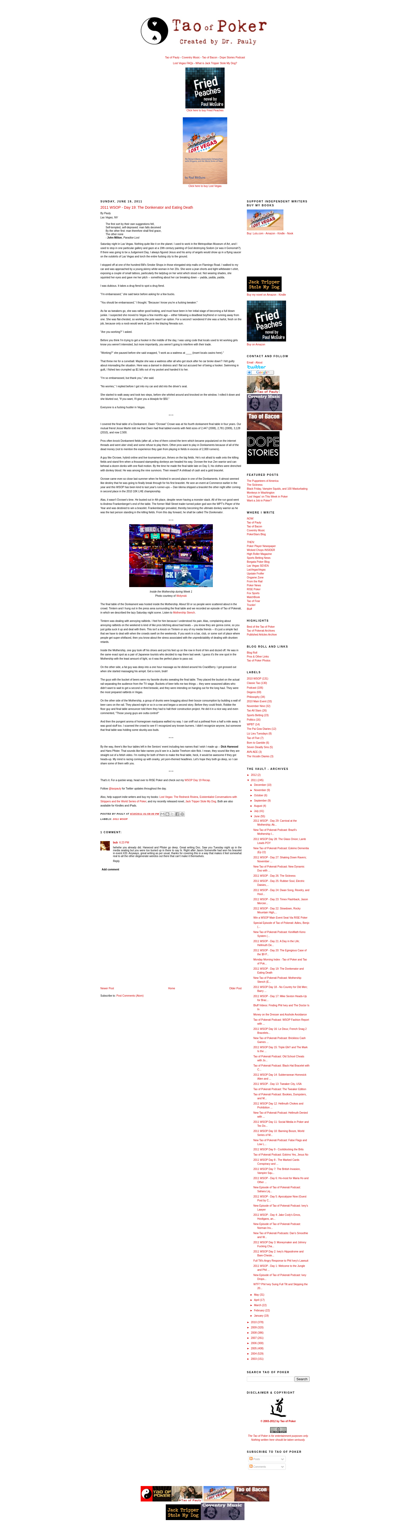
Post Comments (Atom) (130, 995)
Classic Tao (253, 683)
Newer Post (107, 988)
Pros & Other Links (258, 656)
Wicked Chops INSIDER (261, 550)
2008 (254, 1332)
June (257, 816)
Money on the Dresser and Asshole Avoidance (280, 1014)
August (258, 805)
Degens (251, 692)
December (260, 784)
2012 (254, 775)
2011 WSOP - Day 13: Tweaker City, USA (277, 1084)
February (259, 1310)
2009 (254, 1327)
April (257, 1300)
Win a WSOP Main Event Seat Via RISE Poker (280, 917)
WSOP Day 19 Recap (197, 780)
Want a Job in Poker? (259, 500)
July (256, 811)
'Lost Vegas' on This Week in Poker (267, 496)
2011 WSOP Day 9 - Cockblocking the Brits (278, 1149)
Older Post (235, 988)
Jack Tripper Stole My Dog (200, 801)
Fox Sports (253, 593)
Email (250, 362)
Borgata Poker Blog (258, 561)
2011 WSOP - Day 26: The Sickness (274, 875)
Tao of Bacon (209, 57)
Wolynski (181, 595)
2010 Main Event (256, 701)
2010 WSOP (254, 678)
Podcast (251, 687)
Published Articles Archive (262, 634)
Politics (251, 719)
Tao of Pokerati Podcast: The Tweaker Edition (279, 1089)
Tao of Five (253, 738)
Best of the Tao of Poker (261, 626)
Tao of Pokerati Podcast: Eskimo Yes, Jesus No (280, 1154)
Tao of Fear (253, 601)
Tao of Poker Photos (258, 660)
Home (171, 988)
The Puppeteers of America (262, 480)
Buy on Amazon (256, 344)
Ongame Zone (255, 577)
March (258, 1305)
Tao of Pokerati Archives (261, 630)
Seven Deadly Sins (258, 747)
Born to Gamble (256, 742)
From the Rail (255, 581)
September (260, 800)
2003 (254, 1358)
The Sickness (255, 484)
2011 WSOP (120, 819)
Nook (290, 233)
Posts (254, 1459)
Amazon (270, 233)
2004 (254, 1353)
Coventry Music (191, 57)
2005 (254, 1348)
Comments (257, 1466)
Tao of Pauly (172, 57)
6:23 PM (124, 842)
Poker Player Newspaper (261, 546)
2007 (254, 1338)
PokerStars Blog (256, 534)
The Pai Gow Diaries (259, 728)
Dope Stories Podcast (232, 57)
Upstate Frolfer (255, 573)
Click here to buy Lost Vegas (205, 186)
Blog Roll (252, 652)
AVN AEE (252, 751)
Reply (116, 861)
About (258, 362)
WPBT (250, 724)
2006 (254, 1343)
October (259, 795)
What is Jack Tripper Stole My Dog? (216, 63)
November (260, 790)
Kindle (281, 233)
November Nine (256, 706)
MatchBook (253, 597)
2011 (254, 780)
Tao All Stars (254, 710)
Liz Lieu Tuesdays (257, 733)
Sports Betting (255, 715)
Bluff (249, 609)
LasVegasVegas (256, 569)
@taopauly (115, 788)
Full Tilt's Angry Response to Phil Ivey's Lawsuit (280, 1260)
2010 (254, 1322)
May (257, 1294)
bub (115, 842)
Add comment (110, 869)
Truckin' (251, 605)
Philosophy (253, 696)
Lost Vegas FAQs (183, 63)
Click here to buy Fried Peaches (205, 110)
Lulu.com (258, 233)
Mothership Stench (184, 612)
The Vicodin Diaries (258, 756)
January (259, 1315)
